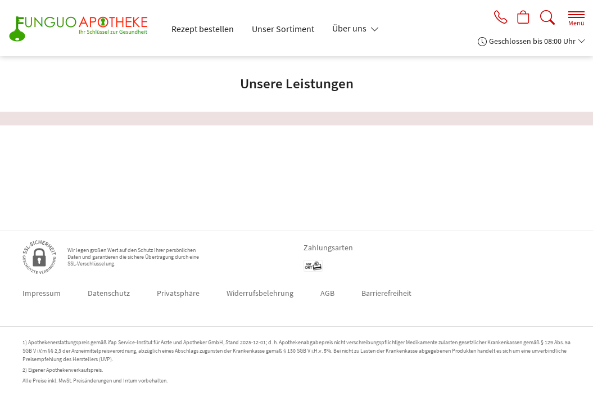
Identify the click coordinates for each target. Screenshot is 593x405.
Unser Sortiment (283, 28)
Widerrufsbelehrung (260, 293)
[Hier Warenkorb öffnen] (523, 18)
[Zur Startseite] (83, 28)
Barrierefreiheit (386, 293)
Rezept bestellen (202, 28)
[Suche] (547, 18)
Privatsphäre (178, 293)
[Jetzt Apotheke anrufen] (498, 18)
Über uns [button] (350, 28)
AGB (327, 293)
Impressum (41, 293)
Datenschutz (109, 293)
